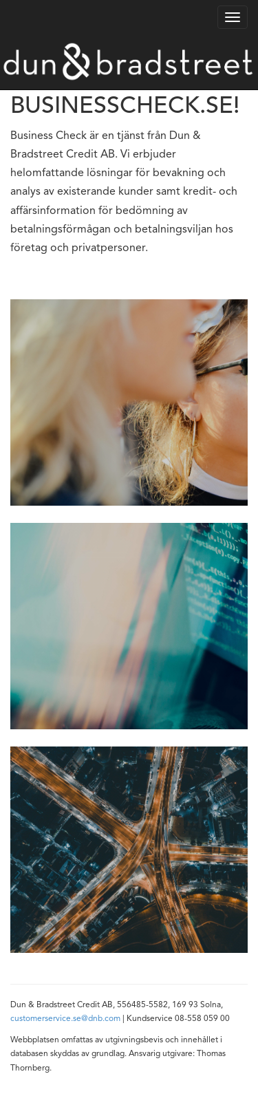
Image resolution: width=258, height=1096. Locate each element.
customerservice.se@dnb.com (65, 1019)
